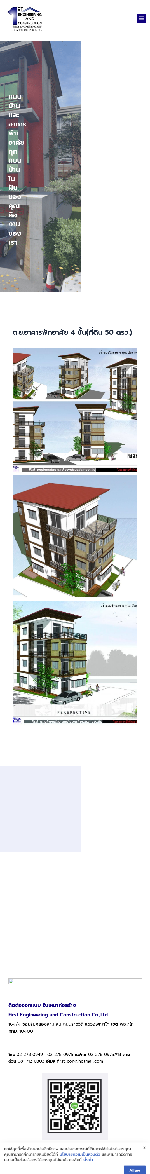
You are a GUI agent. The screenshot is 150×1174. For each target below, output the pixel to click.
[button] (141, 18)
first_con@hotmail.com (80, 1000)
